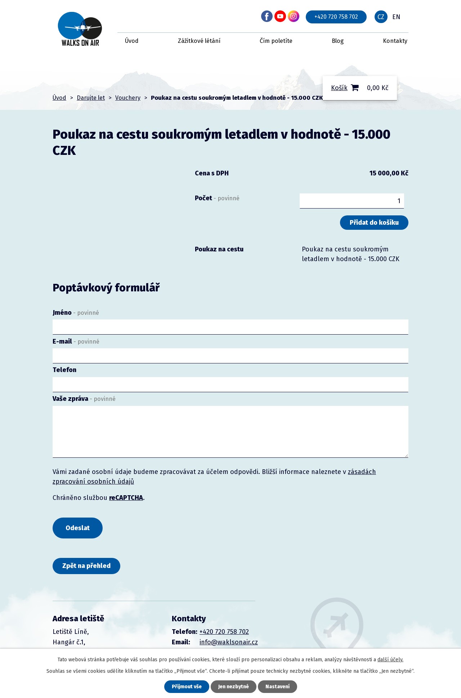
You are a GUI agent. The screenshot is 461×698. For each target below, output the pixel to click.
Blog (338, 40)
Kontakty (395, 40)
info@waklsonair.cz (229, 642)
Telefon (64, 370)
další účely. (390, 660)
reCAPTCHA (126, 498)
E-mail (76, 341)
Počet (217, 198)
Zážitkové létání (199, 40)
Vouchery (127, 97)
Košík (339, 88)
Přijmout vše (187, 687)
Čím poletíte (276, 40)
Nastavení (277, 687)
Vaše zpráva (84, 399)
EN (396, 17)
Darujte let (91, 97)
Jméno (76, 313)
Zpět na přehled (86, 566)
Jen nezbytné (233, 687)
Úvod (132, 40)
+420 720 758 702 (336, 16)
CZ (380, 17)
